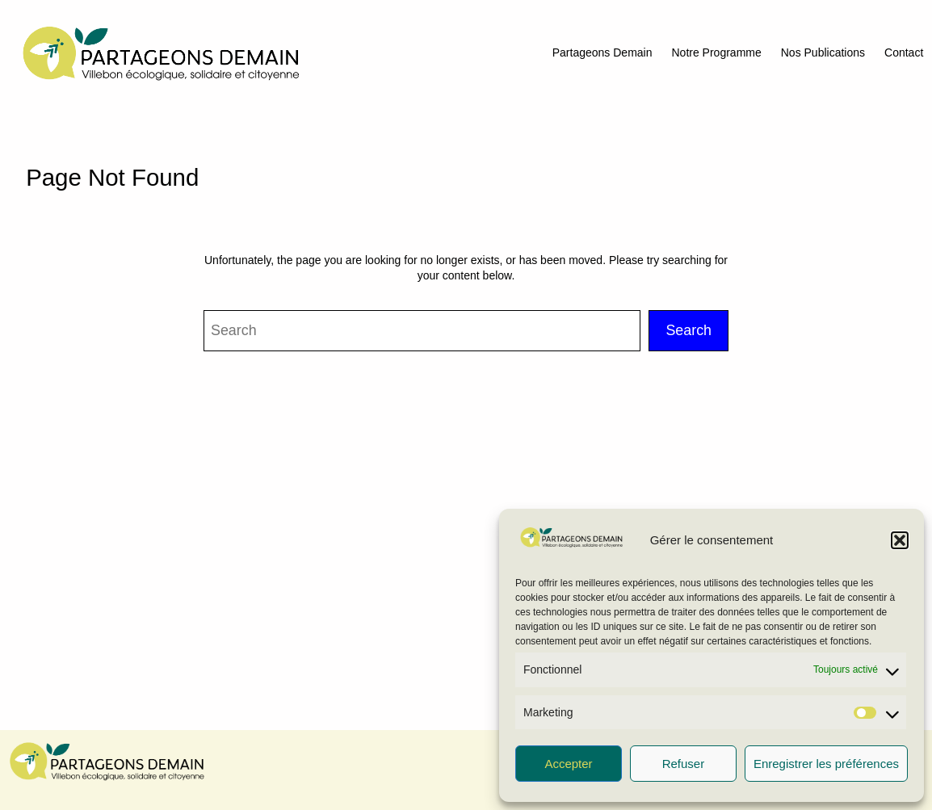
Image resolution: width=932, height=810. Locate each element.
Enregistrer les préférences (826, 763)
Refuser (683, 763)
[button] (900, 540)
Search (688, 330)
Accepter (568, 763)
